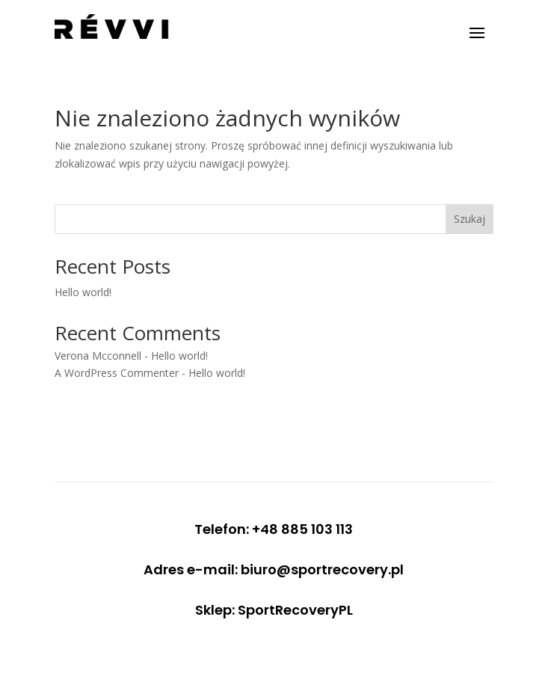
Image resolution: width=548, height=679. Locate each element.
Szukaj (469, 219)
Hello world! (83, 292)
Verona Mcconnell (98, 355)
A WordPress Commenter (117, 373)
